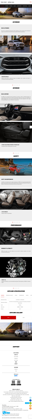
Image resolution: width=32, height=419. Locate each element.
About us (16, 354)
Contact (16, 363)
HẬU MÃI (27, 403)
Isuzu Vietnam (16, 352)
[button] (12, 85)
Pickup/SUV (16, 369)
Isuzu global (16, 360)
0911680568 (8, 412)
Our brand (16, 367)
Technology (16, 358)
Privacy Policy (4, 405)
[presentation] (2, 332)
